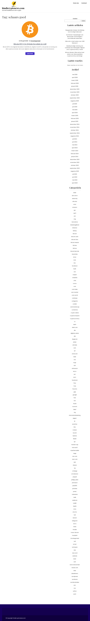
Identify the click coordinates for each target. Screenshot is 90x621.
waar (74, 559)
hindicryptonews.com (13, 8)
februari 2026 (75, 83)
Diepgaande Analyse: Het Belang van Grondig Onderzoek (74, 31)
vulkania (74, 556)
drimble (75, 345)
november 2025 (74, 92)
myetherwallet (74, 450)
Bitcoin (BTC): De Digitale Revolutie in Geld (30, 44)
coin (75, 286)
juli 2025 (75, 104)
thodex (75, 529)
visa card (74, 553)
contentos (75, 310)
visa (75, 550)
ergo (74, 362)
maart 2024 (74, 151)
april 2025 (75, 112)
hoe (75, 398)
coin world (75, 295)
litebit (74, 439)
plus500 (74, 485)
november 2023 (74, 162)
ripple (74, 506)
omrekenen (74, 474)
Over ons (76, 3)
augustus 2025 (75, 101)
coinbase (74, 298)
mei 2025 (74, 110)
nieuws (75, 465)
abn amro (75, 195)
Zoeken (75, 18)
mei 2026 (74, 74)
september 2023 (75, 168)
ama (74, 204)
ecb (75, 348)
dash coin (75, 327)
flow (75, 383)
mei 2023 (74, 180)
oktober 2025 (75, 95)
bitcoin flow (74, 239)
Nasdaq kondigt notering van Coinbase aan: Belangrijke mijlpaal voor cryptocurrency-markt (74, 47)
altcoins (74, 201)
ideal (74, 409)
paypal (75, 477)
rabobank (75, 494)
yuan (74, 594)
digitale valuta (75, 333)
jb (74, 421)
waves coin (75, 567)
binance (74, 228)
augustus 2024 (75, 136)
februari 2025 (75, 118)
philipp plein (74, 480)
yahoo (75, 591)
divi (75, 336)
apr (75, 210)
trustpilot (74, 535)
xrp (75, 588)
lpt (75, 442)
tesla (74, 526)
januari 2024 (74, 156)
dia (75, 330)
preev (74, 491)
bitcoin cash (74, 236)
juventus (74, 424)
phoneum (75, 483)
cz (74, 321)
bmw (74, 257)
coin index (75, 289)
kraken (75, 430)
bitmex (75, 245)
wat (75, 562)
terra (74, 524)
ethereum (75, 368)
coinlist (75, 304)
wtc (75, 585)
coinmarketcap (74, 307)
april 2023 (75, 183)
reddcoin (74, 500)
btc (75, 263)
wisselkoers (74, 573)
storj (74, 509)
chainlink (74, 277)
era (75, 359)
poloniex (74, 488)
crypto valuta (75, 313)
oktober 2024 (75, 130)
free (75, 386)
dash (74, 324)
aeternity (74, 198)
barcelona (75, 222)
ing (75, 412)
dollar (74, 342)
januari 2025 (74, 121)
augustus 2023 (75, 171)
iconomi (74, 406)
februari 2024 (75, 153)
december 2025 (74, 89)
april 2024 (75, 148)
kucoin (75, 433)
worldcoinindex (74, 582)
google (75, 395)
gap (75, 392)
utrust (74, 544)
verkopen (75, 547)
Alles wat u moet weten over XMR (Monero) (74, 42)
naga (74, 453)
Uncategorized (35, 41)
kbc (75, 427)
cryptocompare (74, 316)
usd (75, 541)
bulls (74, 269)
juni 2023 (74, 177)
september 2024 (75, 133)
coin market (74, 292)
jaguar (75, 418)
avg (75, 219)
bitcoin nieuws (75, 242)
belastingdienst (74, 225)
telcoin (75, 518)
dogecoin (74, 339)
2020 (74, 192)
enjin (74, 357)
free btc (74, 389)
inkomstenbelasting (74, 415)
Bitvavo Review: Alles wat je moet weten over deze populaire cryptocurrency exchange (74, 54)
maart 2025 (74, 115)
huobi (74, 403)
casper (75, 275)
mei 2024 (74, 145)
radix (74, 497)
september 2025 (75, 98)
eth (75, 365)
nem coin (74, 459)
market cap (74, 444)
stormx (75, 512)
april (74, 213)
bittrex (75, 248)
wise (74, 570)
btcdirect (75, 266)
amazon (74, 207)
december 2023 (74, 159)
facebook (75, 380)
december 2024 (74, 124)
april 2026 (75, 77)
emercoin (75, 354)
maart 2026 (74, 80)
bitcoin (75, 234)
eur (75, 374)
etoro (74, 371)
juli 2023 (75, 174)
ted (75, 515)
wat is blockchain (75, 565)
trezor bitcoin (75, 532)
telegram (74, 521)
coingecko (75, 301)
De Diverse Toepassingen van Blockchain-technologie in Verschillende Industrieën (74, 36)
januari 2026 (74, 86)
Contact (84, 3)
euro (74, 377)
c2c (75, 272)
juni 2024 (74, 142)
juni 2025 (74, 107)
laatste (75, 436)
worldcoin (75, 579)
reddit (74, 503)
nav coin (74, 456)
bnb (75, 260)
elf (74, 351)
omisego (74, 471)
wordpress (75, 576)
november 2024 (74, 127)
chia (75, 280)
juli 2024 (74, 139)
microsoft (75, 447)
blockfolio (75, 254)
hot (75, 401)
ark (75, 216)
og (74, 468)
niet (75, 462)
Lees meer (30, 53)
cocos (74, 283)
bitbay (75, 231)
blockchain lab (74, 251)
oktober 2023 (75, 165)
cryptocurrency (74, 318)
